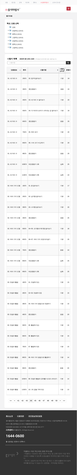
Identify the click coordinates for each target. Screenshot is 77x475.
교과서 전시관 (56, 2)
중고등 (13, 2)
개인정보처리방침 (35, 416)
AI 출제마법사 (44, 2)
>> (64, 401)
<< (11, 401)
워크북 (27, 2)
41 (18, 401)
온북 (20, 2)
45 (35, 401)
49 (52, 401)
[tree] (39, 37)
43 (27, 401)
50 (56, 401)
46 (40, 401)
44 (31, 401)
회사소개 (9, 416)
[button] (8, 30)
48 (48, 401)
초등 (6, 2)
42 (23, 401)
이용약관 (20, 416)
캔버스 (35, 2)
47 (44, 401)
